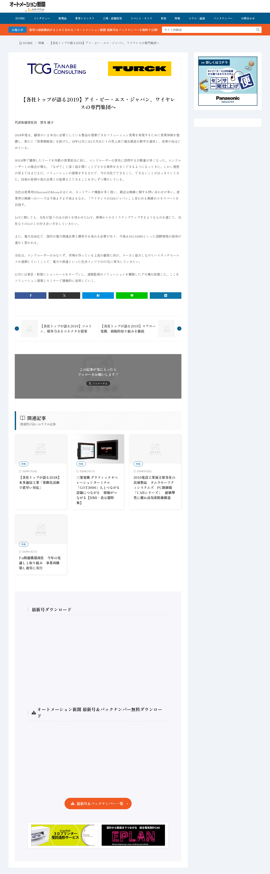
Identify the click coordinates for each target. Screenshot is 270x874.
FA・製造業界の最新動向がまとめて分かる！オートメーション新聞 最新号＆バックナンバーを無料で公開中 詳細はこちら (105, 30)
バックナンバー (223, 18)
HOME (20, 18)
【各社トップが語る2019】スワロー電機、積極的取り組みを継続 (128, 328)
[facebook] (30, 295)
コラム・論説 (197, 18)
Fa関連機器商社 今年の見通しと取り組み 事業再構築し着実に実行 (40, 562)
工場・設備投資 (112, 18)
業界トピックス (84, 18)
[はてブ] (98, 295)
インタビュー (42, 18)
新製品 (62, 18)
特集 (177, 18)
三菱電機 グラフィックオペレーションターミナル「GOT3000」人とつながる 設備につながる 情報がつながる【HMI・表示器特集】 (99, 490)
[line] (132, 295)
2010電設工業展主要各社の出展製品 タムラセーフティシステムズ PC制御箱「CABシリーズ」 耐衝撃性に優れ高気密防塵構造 (154, 487)
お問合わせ (248, 18)
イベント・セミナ (141, 18)
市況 (163, 18)
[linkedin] (165, 295)
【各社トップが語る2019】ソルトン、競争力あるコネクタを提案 (66, 328)
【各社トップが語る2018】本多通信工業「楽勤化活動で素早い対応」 (40, 482)
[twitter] (64, 295)
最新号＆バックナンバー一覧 (100, 803)
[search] (257, 30)
